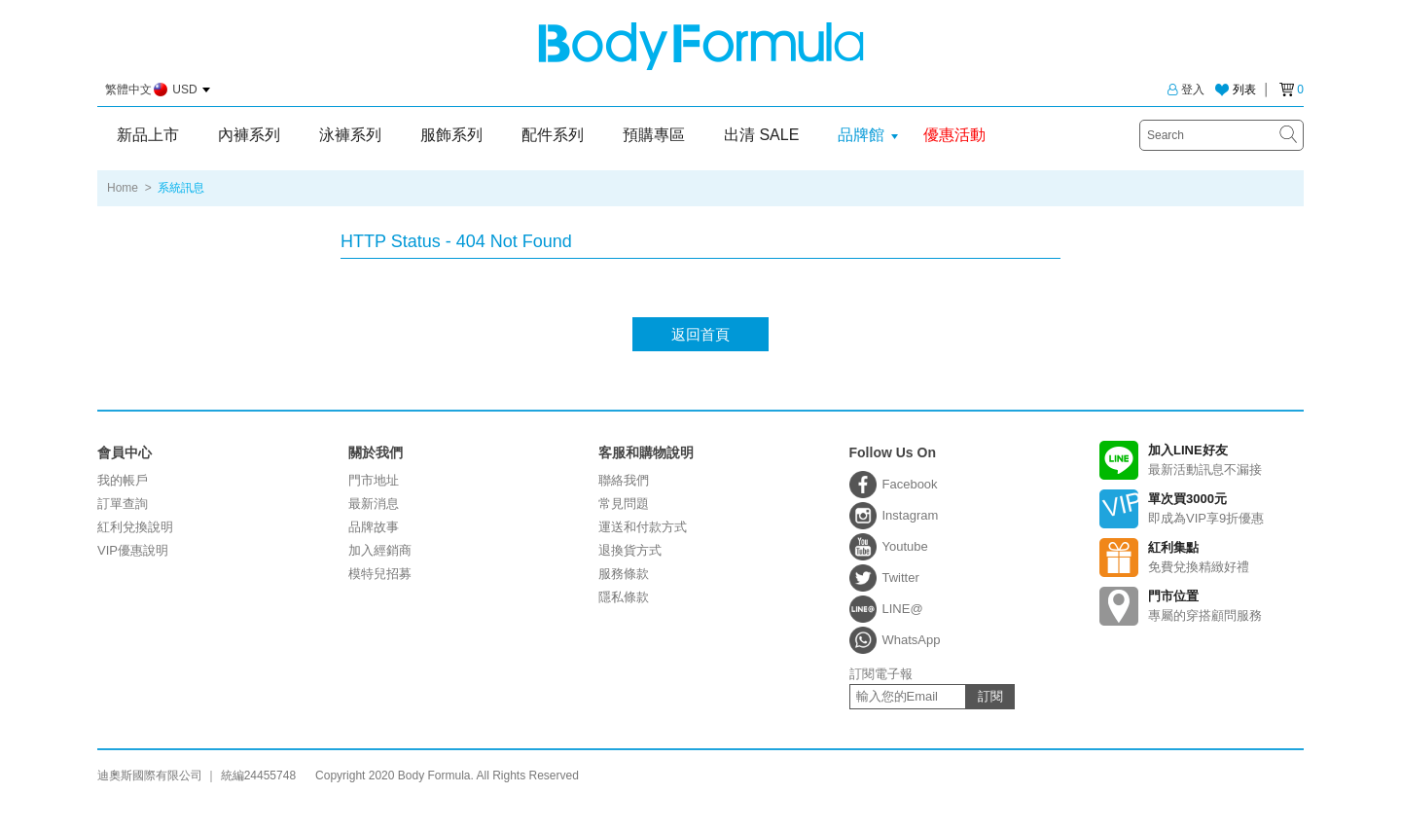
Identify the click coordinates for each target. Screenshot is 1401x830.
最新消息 (373, 503)
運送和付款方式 (642, 527)
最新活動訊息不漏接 (1201, 460)
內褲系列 (249, 134)
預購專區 (654, 134)
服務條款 (623, 573)
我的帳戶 (122, 480)
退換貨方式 (630, 550)
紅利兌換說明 (135, 527)
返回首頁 (700, 334)
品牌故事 (373, 527)
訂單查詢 (122, 503)
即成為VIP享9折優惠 (1201, 508)
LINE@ (902, 608)
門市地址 (373, 480)
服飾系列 (451, 134)
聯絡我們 (623, 480)
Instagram (910, 515)
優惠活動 (954, 134)
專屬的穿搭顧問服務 (1201, 606)
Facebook (910, 484)
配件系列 (552, 134)
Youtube (905, 546)
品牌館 (861, 134)
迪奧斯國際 (701, 46)
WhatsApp (911, 639)
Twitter (900, 577)
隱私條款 (623, 597)
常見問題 (623, 503)
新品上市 (148, 134)
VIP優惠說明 (132, 550)
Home (122, 188)
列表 (1244, 89)
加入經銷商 (380, 550)
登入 (1186, 89)
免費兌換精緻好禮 (1201, 557)
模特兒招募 (380, 573)
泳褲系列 (350, 134)
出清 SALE (761, 134)
